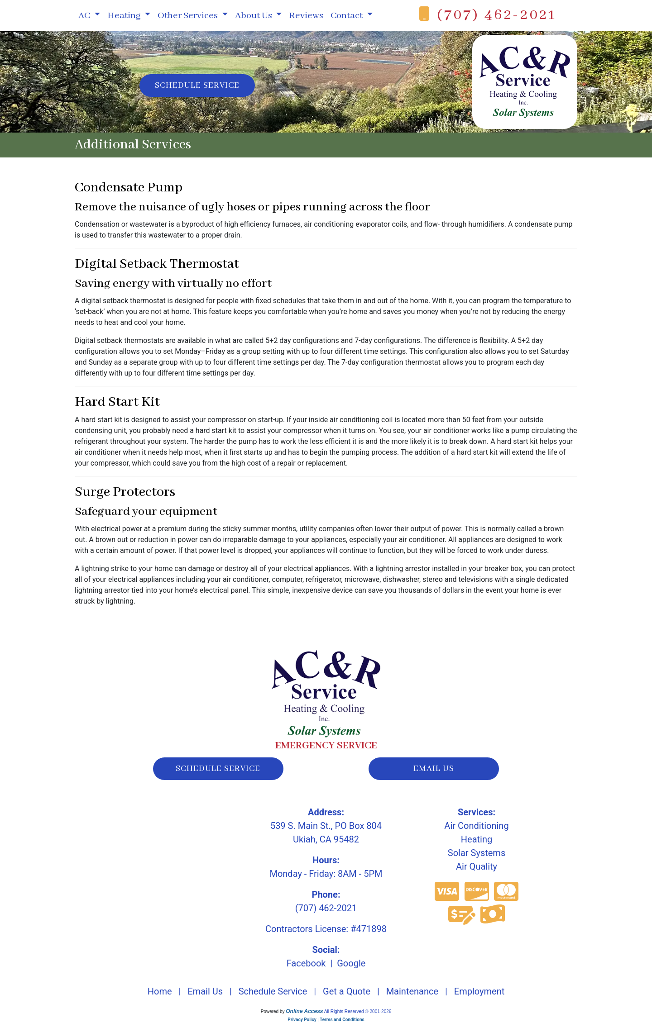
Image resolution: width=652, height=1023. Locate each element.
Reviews (306, 15)
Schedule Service (197, 85)
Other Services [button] (189, 15)
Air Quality (476, 866)
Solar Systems (476, 852)
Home (160, 991)
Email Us (205, 991)
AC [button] (85, 15)
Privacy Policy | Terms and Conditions (326, 1019)
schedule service (218, 768)
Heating (476, 839)
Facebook (306, 963)
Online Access (304, 1011)
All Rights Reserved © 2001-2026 (358, 1011)
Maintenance (412, 991)
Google (351, 963)
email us (433, 768)
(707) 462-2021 (496, 15)
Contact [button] (347, 15)
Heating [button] (125, 15)
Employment (479, 991)
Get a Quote (346, 991)
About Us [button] (254, 15)
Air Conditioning (476, 825)
